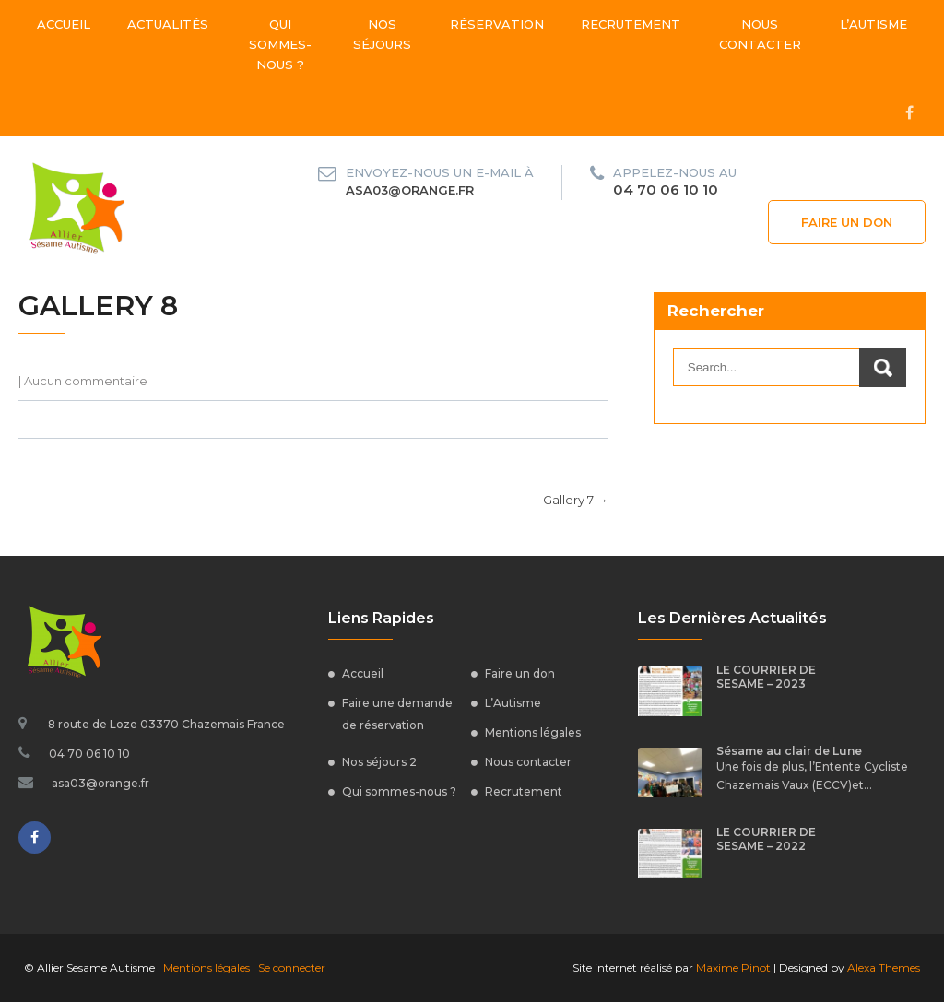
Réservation (497, 24)
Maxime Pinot (733, 967)
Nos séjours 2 (379, 762)
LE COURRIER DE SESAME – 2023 (766, 676)
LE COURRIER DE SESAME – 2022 (766, 839)
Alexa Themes (883, 967)
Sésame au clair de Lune (789, 751)
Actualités (167, 24)
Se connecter (291, 967)
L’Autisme (873, 24)
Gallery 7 (575, 499)
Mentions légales (533, 732)
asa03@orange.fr (410, 190)
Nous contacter (760, 34)
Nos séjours (382, 34)
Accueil (63, 24)
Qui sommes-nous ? (280, 44)
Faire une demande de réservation (397, 714)
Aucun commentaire (86, 380)
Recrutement (630, 24)
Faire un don (846, 222)
